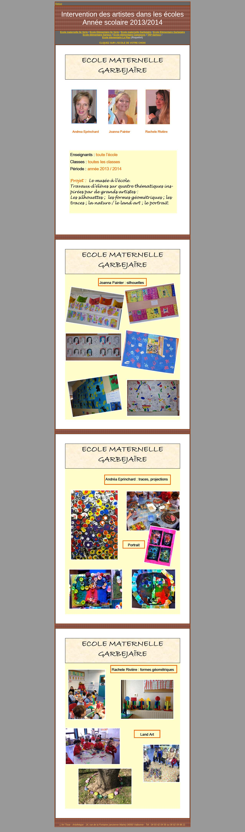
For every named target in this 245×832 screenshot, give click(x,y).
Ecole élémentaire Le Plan (116, 37)
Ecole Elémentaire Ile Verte (104, 32)
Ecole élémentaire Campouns (129, 35)
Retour (58, 3)
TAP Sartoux (154, 35)
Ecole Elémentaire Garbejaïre (169, 32)
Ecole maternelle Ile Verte (74, 32)
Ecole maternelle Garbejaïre (136, 32)
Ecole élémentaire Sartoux (97, 35)
